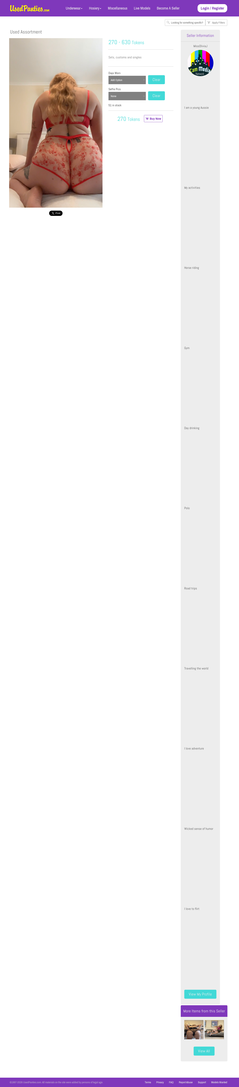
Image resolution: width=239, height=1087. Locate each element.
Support (202, 1082)
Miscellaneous (117, 8)
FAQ (171, 1082)
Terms (148, 1082)
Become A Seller (168, 8)
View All (204, 1051)
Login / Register (212, 8)
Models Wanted (219, 1082)
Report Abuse (186, 1082)
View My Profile (200, 994)
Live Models (142, 8)
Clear (156, 79)
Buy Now (155, 118)
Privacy (160, 1082)
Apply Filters (218, 22)
